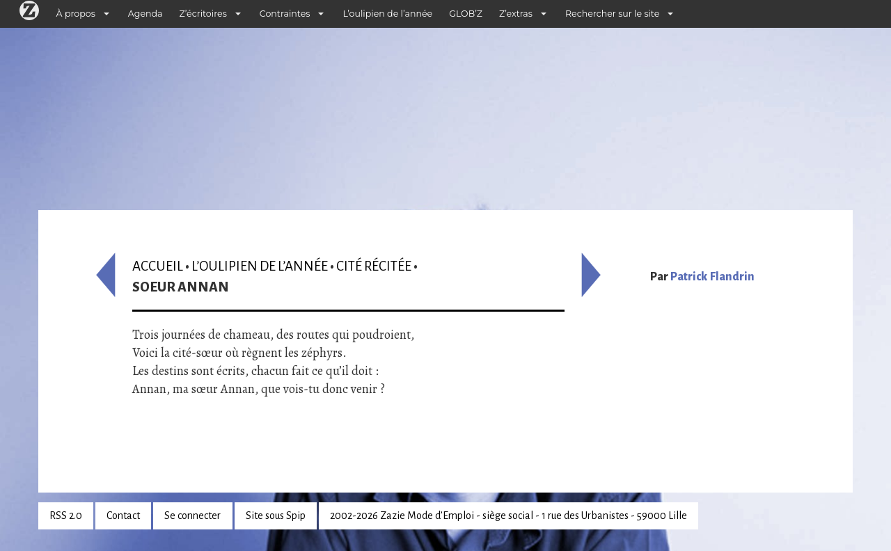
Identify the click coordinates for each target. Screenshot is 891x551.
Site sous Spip (276, 515)
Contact (123, 515)
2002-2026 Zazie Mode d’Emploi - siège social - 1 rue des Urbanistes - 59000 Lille (508, 515)
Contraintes (285, 13)
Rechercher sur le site (612, 13)
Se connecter (192, 515)
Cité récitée (373, 266)
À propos (75, 13)
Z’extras (516, 13)
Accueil (157, 266)
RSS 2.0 (65, 515)
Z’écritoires (203, 13)
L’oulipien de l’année (387, 13)
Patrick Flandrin (712, 277)
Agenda (145, 13)
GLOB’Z (465, 13)
